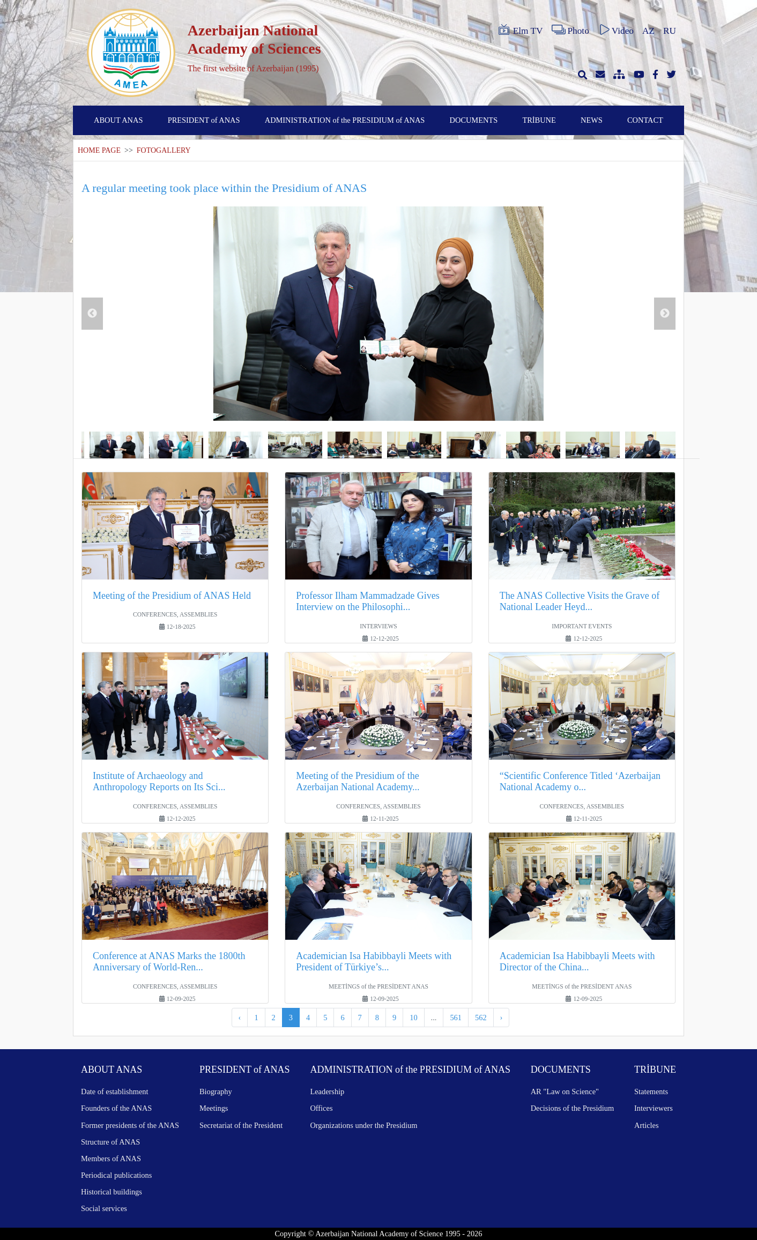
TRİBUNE (538, 120)
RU (669, 31)
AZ (648, 31)
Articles (646, 1125)
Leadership (327, 1091)
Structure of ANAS (110, 1142)
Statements (651, 1091)
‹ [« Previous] (240, 1017)
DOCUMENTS (474, 120)
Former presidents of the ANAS (130, 1125)
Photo (570, 30)
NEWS (592, 120)
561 (456, 1017)
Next (665, 314)
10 (413, 1017)
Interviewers (653, 1108)
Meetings (213, 1108)
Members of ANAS (111, 1158)
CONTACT (645, 120)
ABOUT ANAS (118, 120)
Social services (104, 1208)
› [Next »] (501, 1017)
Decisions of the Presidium (572, 1108)
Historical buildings (111, 1191)
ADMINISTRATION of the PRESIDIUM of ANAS (345, 120)
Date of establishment (114, 1091)
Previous (92, 314)
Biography (215, 1091)
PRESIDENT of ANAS (204, 120)
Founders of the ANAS (116, 1108)
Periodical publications (116, 1175)
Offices (321, 1108)
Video (616, 30)
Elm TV (520, 30)
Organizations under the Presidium (363, 1125)
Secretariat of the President (241, 1125)
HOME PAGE (99, 150)
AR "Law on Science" (565, 1091)
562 (481, 1017)
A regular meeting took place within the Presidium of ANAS (224, 188)
